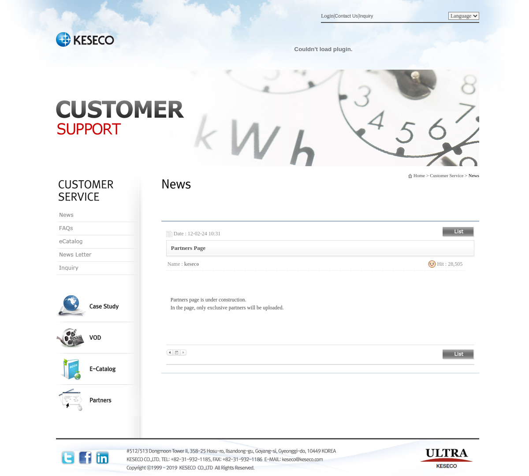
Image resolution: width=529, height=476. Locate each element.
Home (419, 175)
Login (327, 16)
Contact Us (346, 16)
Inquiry (366, 16)
